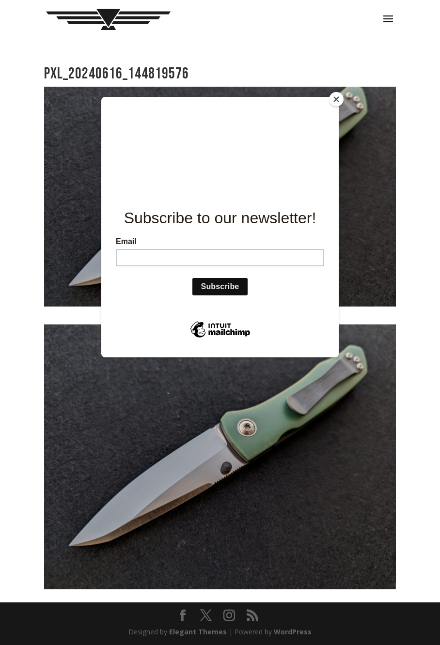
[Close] (336, 99)
